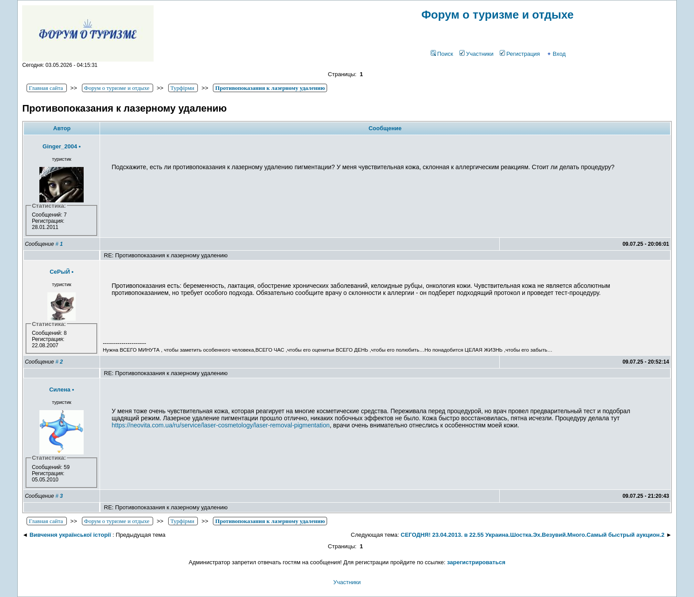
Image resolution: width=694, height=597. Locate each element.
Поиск (442, 53)
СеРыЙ (60, 271)
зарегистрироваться (476, 562)
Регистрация (520, 53)
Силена (59, 389)
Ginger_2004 (59, 146)
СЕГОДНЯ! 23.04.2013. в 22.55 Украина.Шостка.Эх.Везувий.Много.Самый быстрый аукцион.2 (532, 534)
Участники (476, 53)
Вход (556, 53)
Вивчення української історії (70, 534)
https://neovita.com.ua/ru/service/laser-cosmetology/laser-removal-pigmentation (221, 425)
